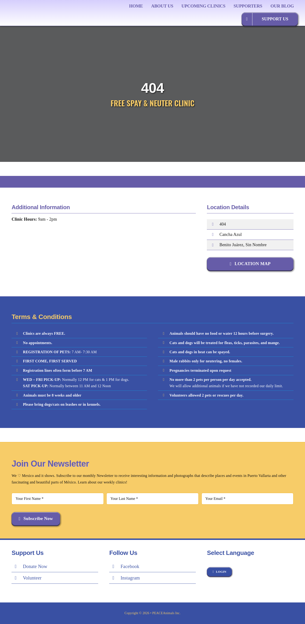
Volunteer (32, 577)
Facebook (129, 566)
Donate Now (35, 566)
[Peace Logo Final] (36, 7)
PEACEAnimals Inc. (166, 613)
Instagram (130, 577)
